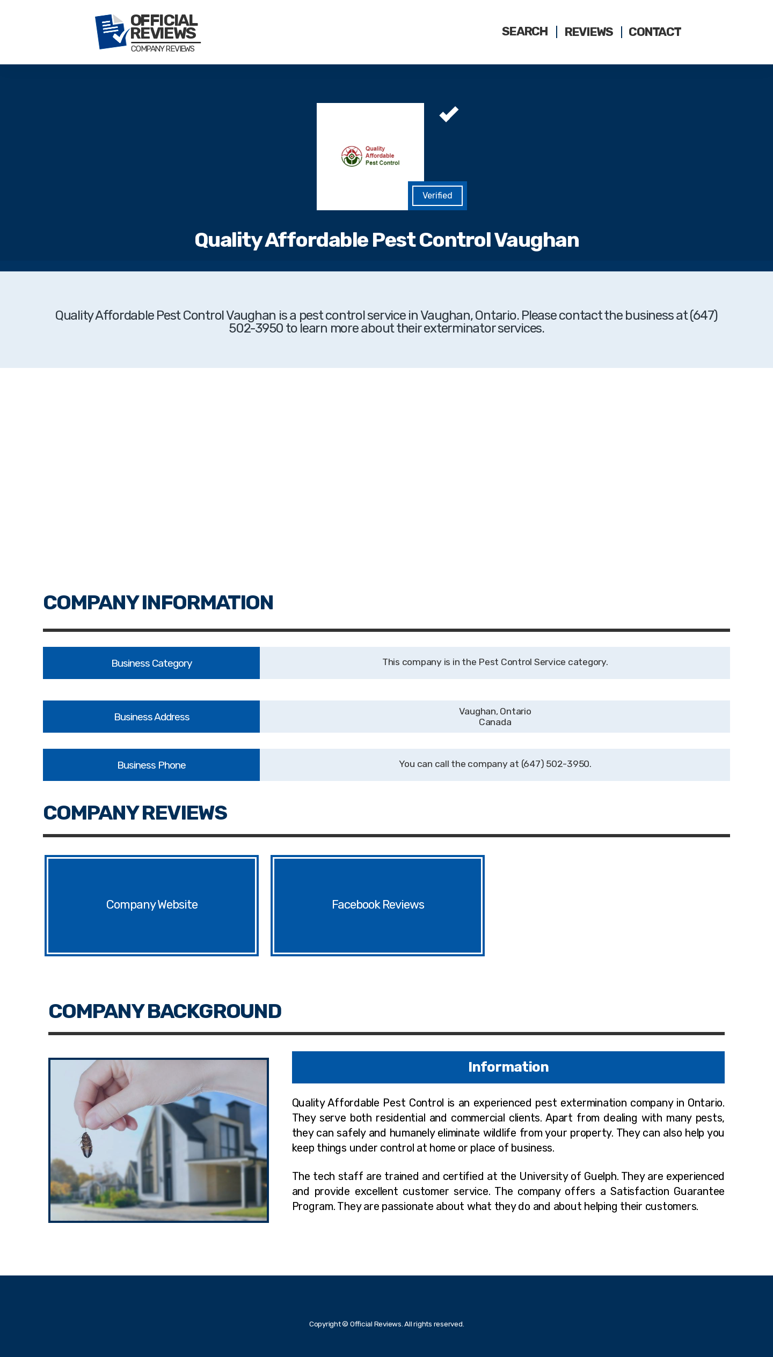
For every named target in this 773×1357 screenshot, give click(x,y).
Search (525, 32)
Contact (655, 32)
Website (181, 905)
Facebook (356, 905)
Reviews (588, 32)
